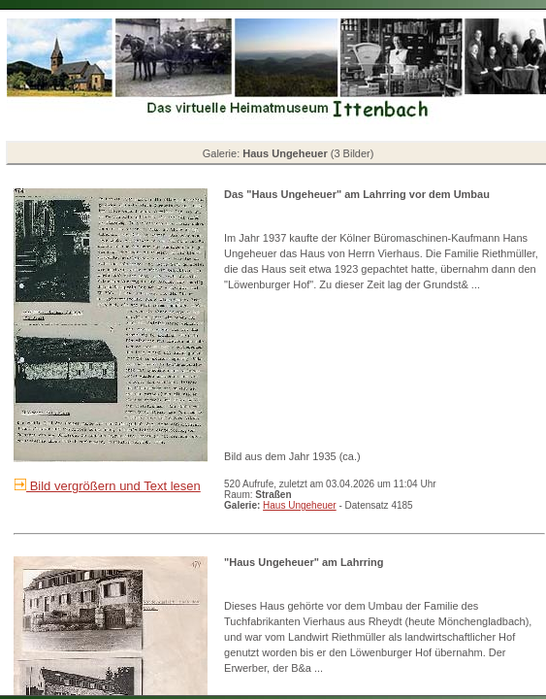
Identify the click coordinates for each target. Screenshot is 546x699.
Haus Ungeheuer (300, 505)
